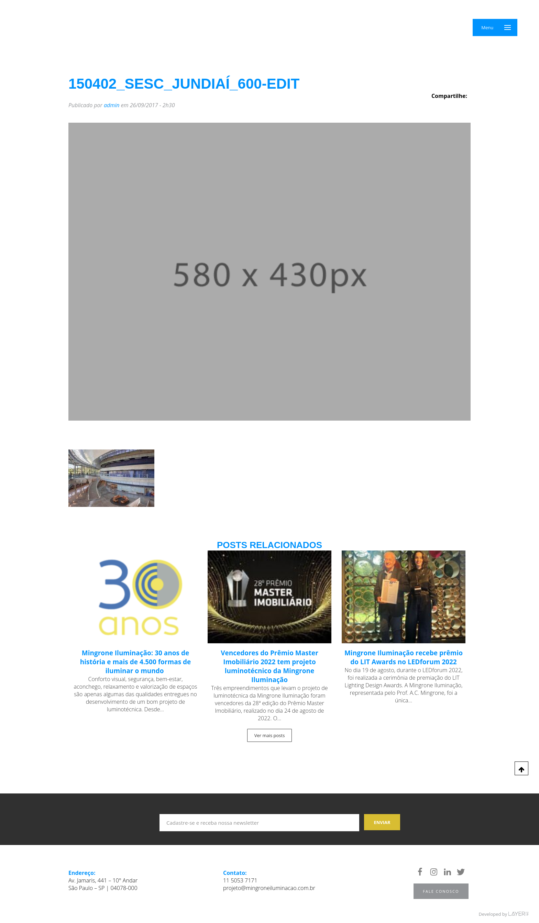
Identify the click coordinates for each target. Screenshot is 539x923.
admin (112, 105)
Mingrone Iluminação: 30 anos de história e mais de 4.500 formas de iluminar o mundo (135, 661)
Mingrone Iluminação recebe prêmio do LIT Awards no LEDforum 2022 (403, 657)
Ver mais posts (269, 735)
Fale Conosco (441, 891)
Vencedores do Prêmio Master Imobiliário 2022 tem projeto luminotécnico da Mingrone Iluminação (269, 666)
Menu (487, 27)
